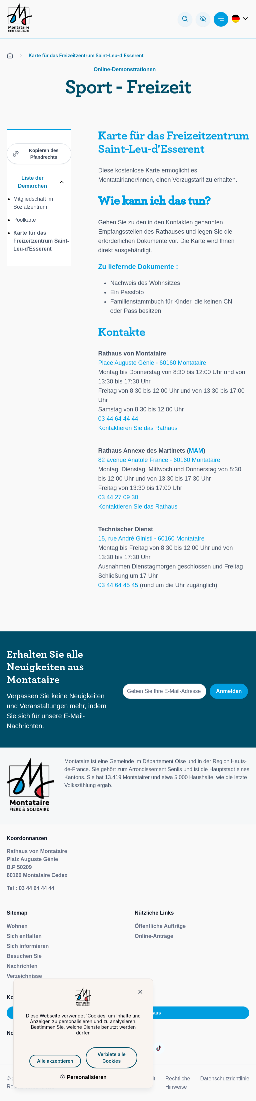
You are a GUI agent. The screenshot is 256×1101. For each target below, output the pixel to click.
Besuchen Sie (24, 956)
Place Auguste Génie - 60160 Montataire (152, 362)
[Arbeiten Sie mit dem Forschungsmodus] (185, 19)
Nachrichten (22, 966)
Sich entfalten (24, 936)
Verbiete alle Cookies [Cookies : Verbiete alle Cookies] (106, 1057)
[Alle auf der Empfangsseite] (10, 55)
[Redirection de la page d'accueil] (19, 19)
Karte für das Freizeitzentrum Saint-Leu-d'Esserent (41, 241)
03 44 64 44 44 (118, 418)
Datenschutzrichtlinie (224, 1078)
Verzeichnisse (24, 976)
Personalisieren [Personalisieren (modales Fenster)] (80, 1077)
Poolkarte (24, 220)
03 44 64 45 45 (118, 585)
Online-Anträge (154, 936)
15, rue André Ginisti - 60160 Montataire (151, 538)
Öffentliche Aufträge (160, 926)
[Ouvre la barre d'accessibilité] (203, 19)
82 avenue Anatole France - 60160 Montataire (159, 460)
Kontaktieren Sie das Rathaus (137, 428)
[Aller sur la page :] (158, 1048)
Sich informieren (28, 946)
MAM (196, 450)
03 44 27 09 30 (118, 497)
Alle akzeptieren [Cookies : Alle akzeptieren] (49, 1061)
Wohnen (17, 926)
